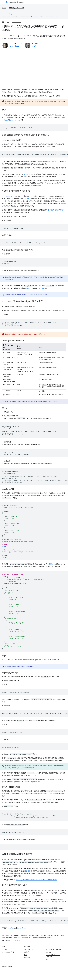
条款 (3, 966)
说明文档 (27, 288)
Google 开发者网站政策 (21, 937)
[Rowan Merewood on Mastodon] (16, 46)
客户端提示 (28, 199)
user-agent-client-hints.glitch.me (30, 660)
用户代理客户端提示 (8, 196)
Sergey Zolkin (21, 928)
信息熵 (50, 564)
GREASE (55, 401)
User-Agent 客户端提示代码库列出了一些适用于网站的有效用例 (36, 880)
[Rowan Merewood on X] (11, 46)
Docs (4, 8)
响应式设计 (62, 277)
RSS (47, 959)
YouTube (48, 952)
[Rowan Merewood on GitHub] (13, 46)
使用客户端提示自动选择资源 (54, 210)
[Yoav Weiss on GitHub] (35, 46)
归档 (25, 955)
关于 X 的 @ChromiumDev (53, 949)
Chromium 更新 (28, 949)
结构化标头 (29, 334)
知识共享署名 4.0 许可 (30, 935)
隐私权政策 (9, 966)
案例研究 (26, 952)
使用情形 (27, 174)
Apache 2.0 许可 (57, 935)
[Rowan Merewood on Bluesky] (18, 46)
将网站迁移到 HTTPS (41, 295)
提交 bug (4, 949)
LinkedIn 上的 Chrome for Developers (53, 955)
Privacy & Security (16, 8)
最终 (3, 899)
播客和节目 (27, 958)
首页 (3, 22)
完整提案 (43, 288)
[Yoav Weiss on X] (33, 46)
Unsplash (11, 928)
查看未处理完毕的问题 (8, 952)
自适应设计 (29, 871)
